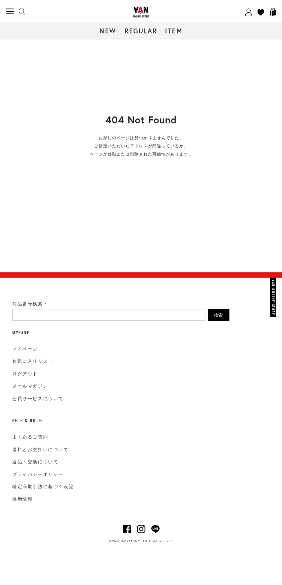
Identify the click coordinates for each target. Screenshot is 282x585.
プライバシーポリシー (38, 474)
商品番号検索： (30, 304)
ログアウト (25, 373)
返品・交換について (35, 461)
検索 (218, 315)
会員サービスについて (38, 398)
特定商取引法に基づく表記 (43, 486)
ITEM (173, 30)
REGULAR (141, 30)
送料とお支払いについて (40, 449)
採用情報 (22, 499)
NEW (108, 30)
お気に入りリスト (32, 361)
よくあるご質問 (30, 436)
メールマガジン (30, 385)
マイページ (25, 348)
